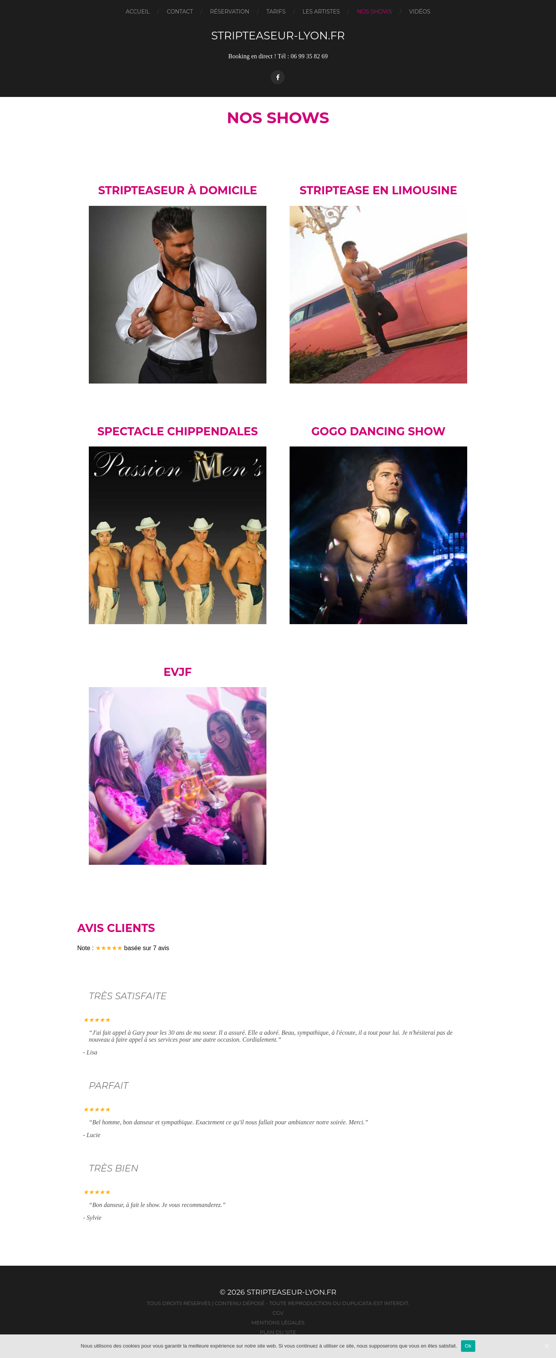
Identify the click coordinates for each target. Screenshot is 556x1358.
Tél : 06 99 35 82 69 (303, 56)
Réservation (229, 11)
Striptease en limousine (378, 190)
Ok (468, 1346)
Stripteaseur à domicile (177, 190)
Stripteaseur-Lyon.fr (278, 35)
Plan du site (278, 1332)
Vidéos (419, 11)
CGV (278, 1313)
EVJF (177, 672)
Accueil (138, 11)
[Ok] (546, 1346)
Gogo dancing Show (378, 431)
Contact (180, 11)
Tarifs (275, 11)
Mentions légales (278, 1322)
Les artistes (321, 11)
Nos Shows (374, 11)
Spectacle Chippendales (177, 431)
